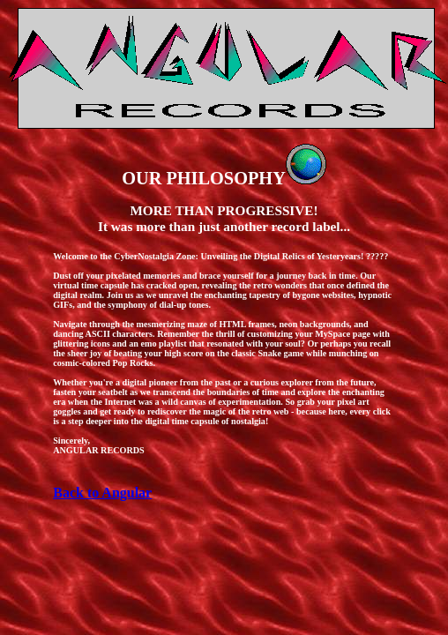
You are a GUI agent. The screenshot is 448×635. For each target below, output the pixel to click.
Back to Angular (102, 492)
